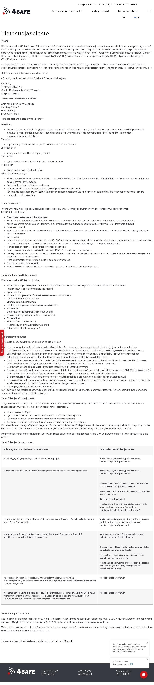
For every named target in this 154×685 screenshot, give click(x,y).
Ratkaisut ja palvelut (67, 11)
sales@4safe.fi (85, 674)
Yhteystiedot (100, 11)
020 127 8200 (85, 671)
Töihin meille (128, 11)
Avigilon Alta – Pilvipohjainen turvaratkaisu (108, 4)
